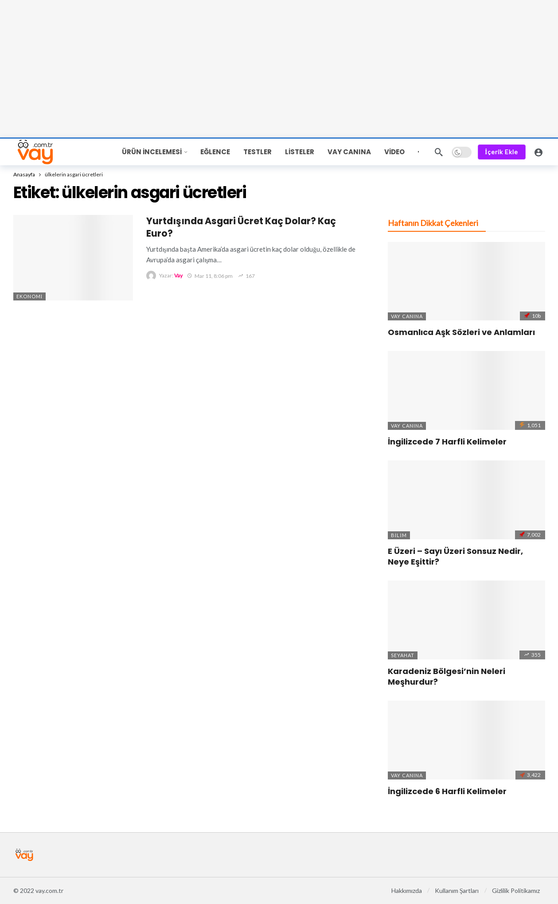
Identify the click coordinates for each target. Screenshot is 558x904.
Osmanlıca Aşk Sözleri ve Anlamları (461, 332)
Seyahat (402, 655)
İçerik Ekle (501, 152)
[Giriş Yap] (538, 152)
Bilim (399, 535)
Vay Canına (407, 316)
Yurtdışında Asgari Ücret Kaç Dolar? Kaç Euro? (241, 227)
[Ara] (438, 152)
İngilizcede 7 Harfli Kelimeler (447, 441)
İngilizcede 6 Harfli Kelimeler (447, 791)
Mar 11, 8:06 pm (210, 276)
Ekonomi (29, 296)
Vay (178, 276)
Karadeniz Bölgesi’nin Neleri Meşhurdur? (446, 676)
